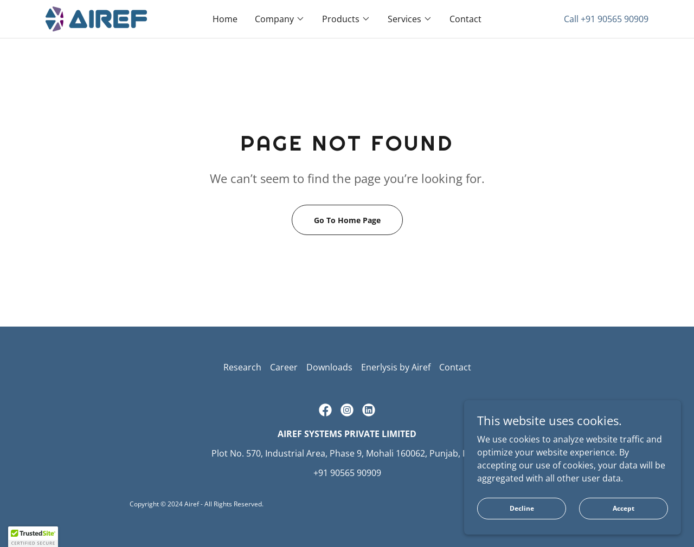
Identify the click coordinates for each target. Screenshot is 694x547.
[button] (280, 18)
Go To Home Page (347, 220)
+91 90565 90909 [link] (614, 19)
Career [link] (284, 367)
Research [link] (242, 367)
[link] (96, 18)
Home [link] (225, 19)
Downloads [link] (329, 367)
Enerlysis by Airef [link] (395, 367)
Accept (623, 530)
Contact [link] (465, 19)
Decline (522, 530)
